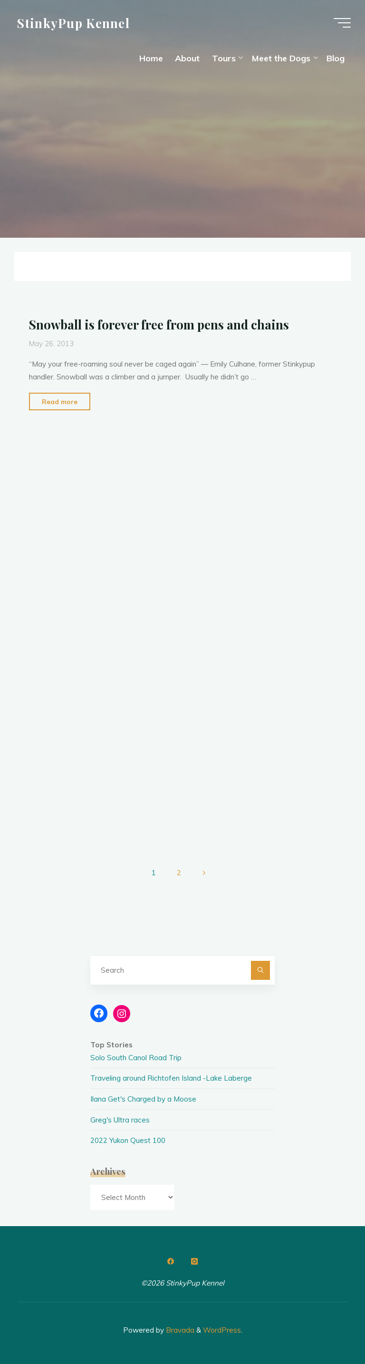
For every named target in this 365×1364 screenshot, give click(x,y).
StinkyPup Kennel (73, 22)
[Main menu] (342, 23)
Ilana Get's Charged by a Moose (143, 1098)
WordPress (222, 1330)
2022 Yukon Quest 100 (127, 1140)
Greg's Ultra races (120, 1119)
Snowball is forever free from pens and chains (159, 324)
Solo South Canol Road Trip (136, 1057)
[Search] (260, 970)
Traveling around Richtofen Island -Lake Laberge (171, 1078)
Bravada (179, 1330)
